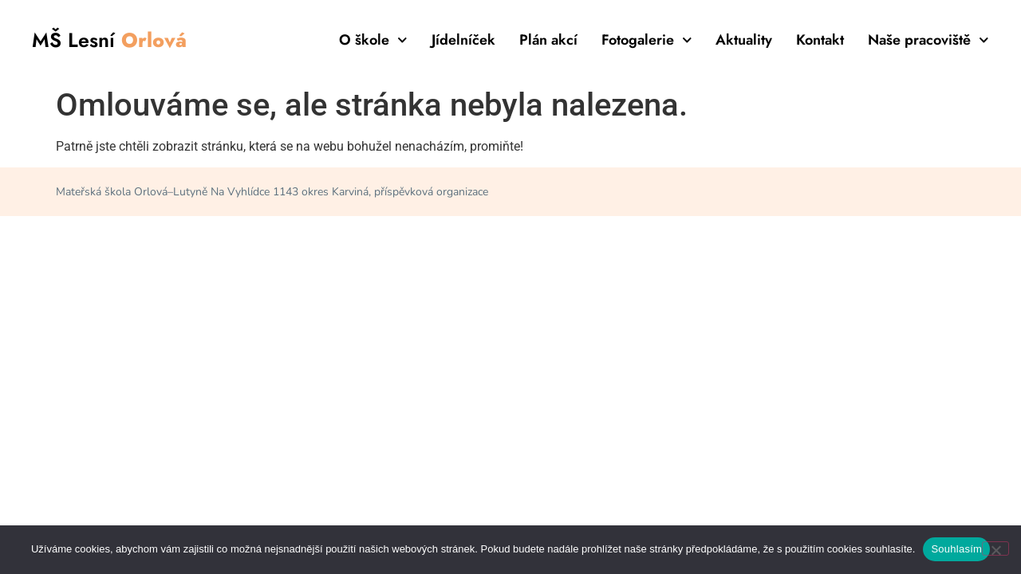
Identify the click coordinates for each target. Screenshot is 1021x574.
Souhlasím (956, 549)
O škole (373, 40)
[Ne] (995, 548)
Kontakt (820, 39)
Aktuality (743, 39)
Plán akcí (548, 39)
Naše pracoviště (928, 40)
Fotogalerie (646, 40)
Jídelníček (463, 39)
